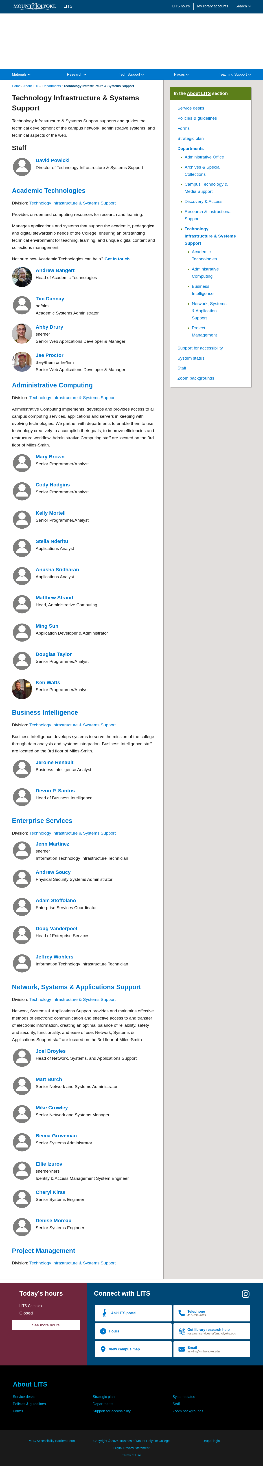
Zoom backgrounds (196, 378)
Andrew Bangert (55, 270)
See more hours (46, 1325)
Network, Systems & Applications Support (76, 987)
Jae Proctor (50, 355)
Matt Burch (49, 1079)
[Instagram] (246, 1296)
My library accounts (212, 6)
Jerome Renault (54, 762)
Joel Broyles (51, 1051)
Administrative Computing (52, 385)
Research (76, 74)
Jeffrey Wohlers (54, 957)
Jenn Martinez (52, 844)
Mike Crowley (52, 1107)
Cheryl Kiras (50, 1192)
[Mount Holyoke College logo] (35, 6)
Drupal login (211, 1441)
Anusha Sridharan (57, 569)
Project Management (43, 1250)
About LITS (31, 86)
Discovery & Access (203, 201)
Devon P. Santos (55, 790)
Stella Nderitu (52, 541)
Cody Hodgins (53, 485)
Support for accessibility (200, 348)
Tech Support (131, 74)
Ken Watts (48, 682)
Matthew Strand (54, 597)
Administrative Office (204, 157)
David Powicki (53, 160)
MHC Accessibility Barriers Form (52, 1441)
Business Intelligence (45, 712)
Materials (21, 74)
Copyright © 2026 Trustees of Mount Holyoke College (131, 1441)
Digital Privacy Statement (132, 1448)
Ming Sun (47, 626)
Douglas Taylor (54, 654)
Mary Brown (50, 456)
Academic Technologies (48, 190)
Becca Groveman (56, 1136)
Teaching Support (235, 74)
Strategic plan (191, 138)
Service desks (191, 108)
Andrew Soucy (53, 872)
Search (243, 6)
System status (191, 358)
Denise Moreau (54, 1220)
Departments (51, 86)
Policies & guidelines (197, 118)
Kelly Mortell (51, 513)
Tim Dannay (50, 298)
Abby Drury (49, 327)
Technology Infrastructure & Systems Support (72, 203)
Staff (182, 368)
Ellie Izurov (49, 1164)
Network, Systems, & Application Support (210, 310)
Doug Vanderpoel (56, 928)
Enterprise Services (42, 820)
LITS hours (181, 6)
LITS (68, 6)
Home (16, 86)
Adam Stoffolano (56, 900)
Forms (184, 128)
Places (181, 74)
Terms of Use (131, 1455)
